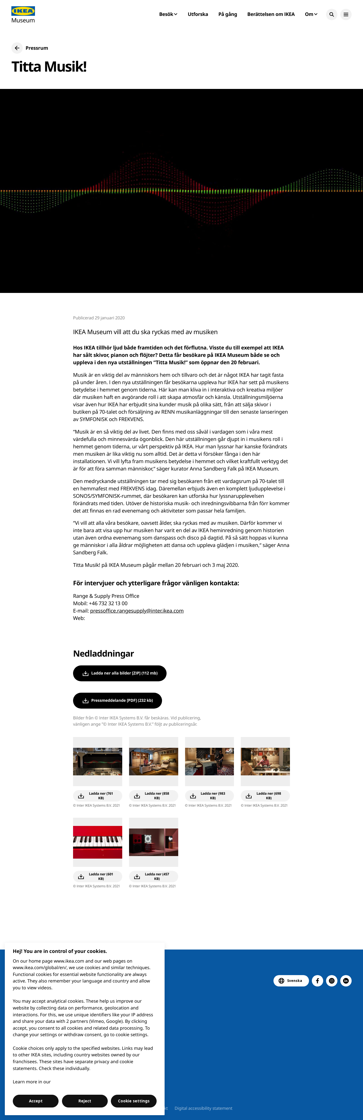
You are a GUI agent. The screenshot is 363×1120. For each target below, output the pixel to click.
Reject (84, 1101)
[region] (85, 1029)
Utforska (198, 14)
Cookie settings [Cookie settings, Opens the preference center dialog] (134, 1101)
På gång (227, 14)
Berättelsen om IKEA (271, 14)
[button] (331, 14)
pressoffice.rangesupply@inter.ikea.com (137, 610)
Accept (36, 1101)
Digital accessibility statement (203, 1108)
